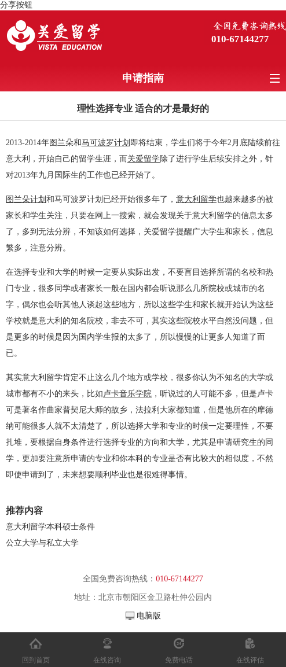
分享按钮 (16, 5)
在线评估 (250, 660)
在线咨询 (107, 660)
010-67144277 (240, 39)
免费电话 (179, 660)
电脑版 (149, 615)
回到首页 (36, 660)
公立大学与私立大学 (42, 543)
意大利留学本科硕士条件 (54, 526)
